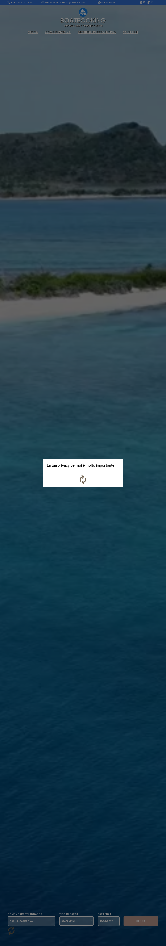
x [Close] (118, 466)
